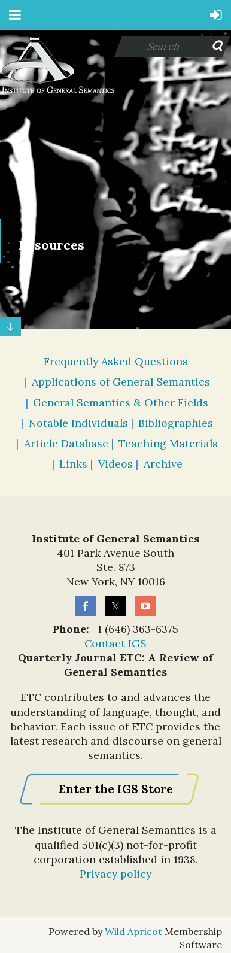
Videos (115, 464)
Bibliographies (175, 423)
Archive (163, 464)
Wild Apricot (133, 931)
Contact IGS (115, 643)
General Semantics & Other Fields (120, 402)
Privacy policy (115, 874)
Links (73, 464)
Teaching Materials (168, 443)
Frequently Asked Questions (116, 361)
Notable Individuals (78, 423)
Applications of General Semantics (121, 382)
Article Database (66, 443)
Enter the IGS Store (116, 789)
